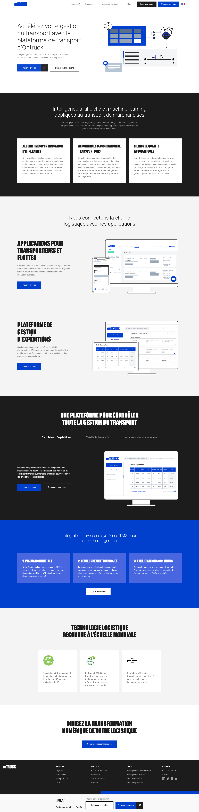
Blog (129, 4)
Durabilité (95, 774)
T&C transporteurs (135, 782)
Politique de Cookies (136, 774)
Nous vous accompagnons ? (99, 744)
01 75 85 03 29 (169, 770)
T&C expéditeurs (134, 778)
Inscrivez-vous (146, 4)
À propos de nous (99, 770)
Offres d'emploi (98, 778)
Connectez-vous (168, 4)
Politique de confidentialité (139, 770)
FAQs (57, 782)
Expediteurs (60, 774)
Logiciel (59, 770)
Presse (94, 782)
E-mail (165, 774)
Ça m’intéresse (98, 591)
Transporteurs (61, 778)
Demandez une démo (64, 62)
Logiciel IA (75, 4)
